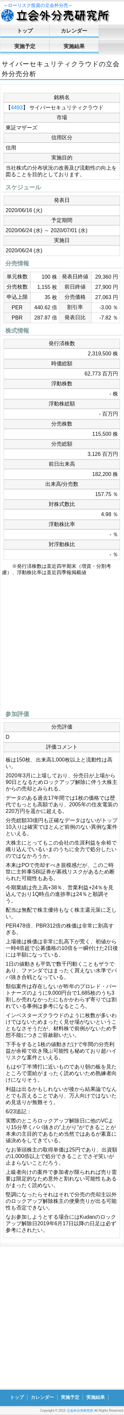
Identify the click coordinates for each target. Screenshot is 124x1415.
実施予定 (24, 46)
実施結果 (74, 46)
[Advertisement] (62, 645)
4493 (17, 107)
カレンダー (74, 31)
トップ (25, 31)
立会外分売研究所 (80, 1410)
